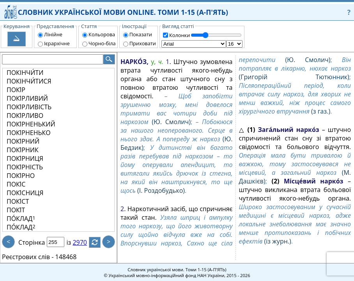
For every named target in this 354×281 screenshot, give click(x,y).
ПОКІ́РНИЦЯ (25, 158)
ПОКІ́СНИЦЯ (25, 193)
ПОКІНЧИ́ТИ (25, 72)
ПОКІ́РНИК (23, 150)
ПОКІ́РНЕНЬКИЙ (31, 124)
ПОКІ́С (16, 184)
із (73, 242)
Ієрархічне (57, 43)
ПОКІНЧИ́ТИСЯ (29, 81)
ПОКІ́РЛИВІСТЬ (29, 107)
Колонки (179, 35)
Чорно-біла (102, 43)
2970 (84, 242)
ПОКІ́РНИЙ (23, 141)
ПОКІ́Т (16, 210)
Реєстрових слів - (27, 257)
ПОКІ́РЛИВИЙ (27, 98)
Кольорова (101, 34)
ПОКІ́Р (16, 89)
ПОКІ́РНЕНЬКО (29, 132)
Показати (140, 34)
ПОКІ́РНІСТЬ (25, 167)
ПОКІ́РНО (21, 175)
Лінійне (53, 34)
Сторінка (31, 242)
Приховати (142, 43)
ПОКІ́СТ (18, 201)
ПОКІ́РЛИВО (25, 115)
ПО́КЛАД (21, 218)
